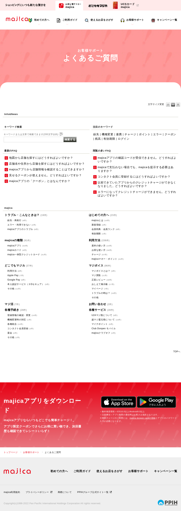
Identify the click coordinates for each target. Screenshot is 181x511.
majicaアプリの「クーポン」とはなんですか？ (39, 181)
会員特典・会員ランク (106, 229)
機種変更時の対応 (19, 319)
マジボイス (100, 265)
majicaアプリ (17, 245)
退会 (12, 333)
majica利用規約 (12, 492)
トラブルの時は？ (104, 293)
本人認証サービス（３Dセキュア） (28, 284)
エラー (157, 134)
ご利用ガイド (70, 20)
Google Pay (16, 279)
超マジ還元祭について (106, 319)
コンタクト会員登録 (20, 328)
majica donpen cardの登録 (143, 418)
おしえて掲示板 (103, 284)
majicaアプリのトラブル (22, 229)
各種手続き (16, 309)
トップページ (11, 452)
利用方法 (99, 240)
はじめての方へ (103, 214)
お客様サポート (135, 20)
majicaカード (17, 250)
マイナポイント (102, 324)
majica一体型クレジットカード (27, 254)
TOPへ (176, 351)
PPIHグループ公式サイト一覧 (92, 492)
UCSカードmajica (128, 5)
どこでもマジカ (19, 265)
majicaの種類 (18, 240)
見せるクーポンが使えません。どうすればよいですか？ (45, 175)
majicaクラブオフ (104, 333)
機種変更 (107, 134)
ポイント (145, 134)
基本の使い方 (102, 245)
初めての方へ (41, 20)
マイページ (100, 288)
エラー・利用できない (21, 224)
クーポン (170, 134)
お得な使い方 (102, 250)
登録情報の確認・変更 (22, 315)
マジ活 (12, 304)
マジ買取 (99, 275)
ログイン (123, 138)
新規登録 (99, 224)
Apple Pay (15, 275)
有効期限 (109, 138)
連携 (119, 134)
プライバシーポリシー (37, 492)
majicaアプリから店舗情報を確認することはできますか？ (47, 169)
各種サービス (101, 309)
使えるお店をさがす (101, 20)
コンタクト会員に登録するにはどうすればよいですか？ (134, 176)
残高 (98, 138)
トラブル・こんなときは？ (26, 214)
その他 (14, 288)
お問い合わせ (101, 304)
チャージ (130, 134)
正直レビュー (102, 279)
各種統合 (15, 324)
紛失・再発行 (17, 220)
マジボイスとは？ (104, 271)
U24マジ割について (105, 315)
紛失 (96, 134)
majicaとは (101, 220)
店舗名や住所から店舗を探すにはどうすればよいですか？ (47, 163)
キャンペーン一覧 (167, 20)
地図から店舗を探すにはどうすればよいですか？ (41, 157)
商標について (65, 492)
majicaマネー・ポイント (108, 259)
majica (73, 5)
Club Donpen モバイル (104, 328)
